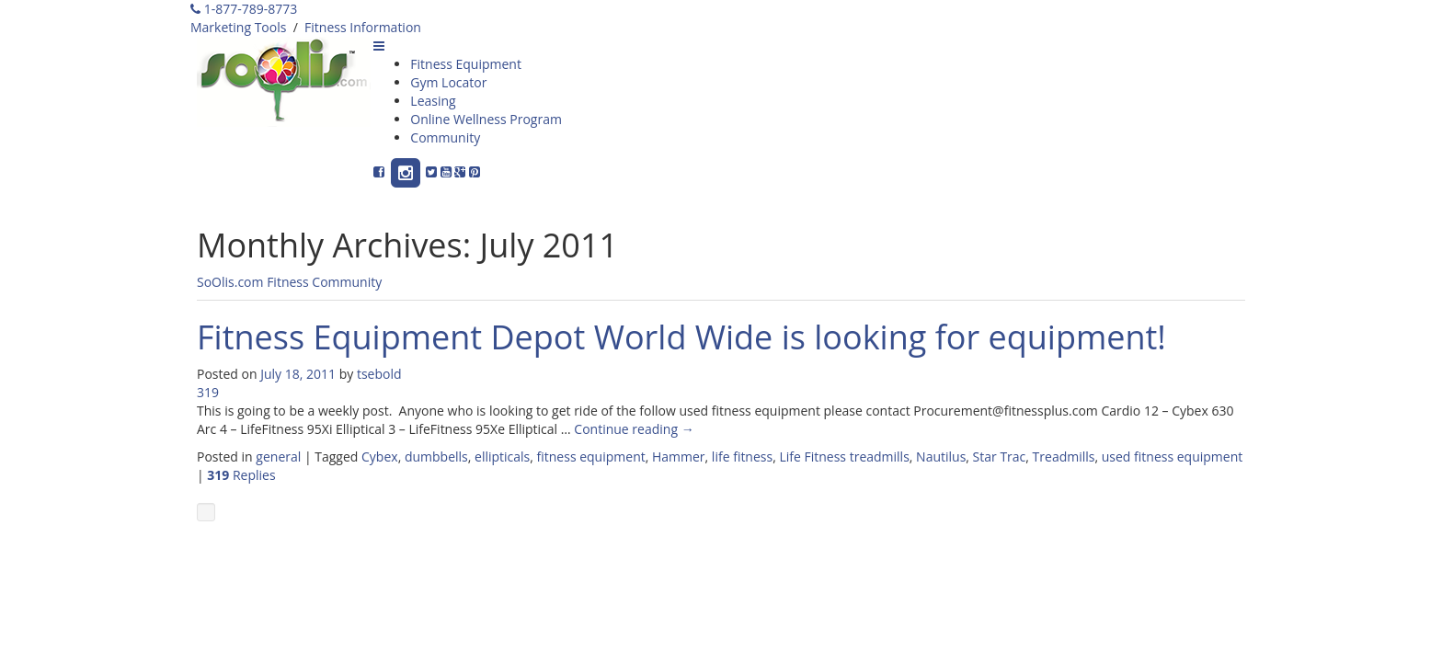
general (278, 456)
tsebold (379, 373)
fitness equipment (591, 456)
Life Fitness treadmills (844, 456)
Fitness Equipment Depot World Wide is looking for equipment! (681, 337)
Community (445, 137)
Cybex (379, 456)
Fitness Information (362, 27)
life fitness (742, 456)
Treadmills (1064, 456)
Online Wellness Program (486, 119)
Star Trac (999, 456)
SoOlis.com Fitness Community (289, 282)
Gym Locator (448, 82)
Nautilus (941, 456)
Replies (241, 475)
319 (208, 392)
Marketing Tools (238, 27)
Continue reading (633, 429)
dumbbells (436, 456)
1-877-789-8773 (243, 8)
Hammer (678, 456)
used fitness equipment (1172, 456)
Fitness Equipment (465, 64)
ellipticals (502, 456)
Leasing (432, 100)
